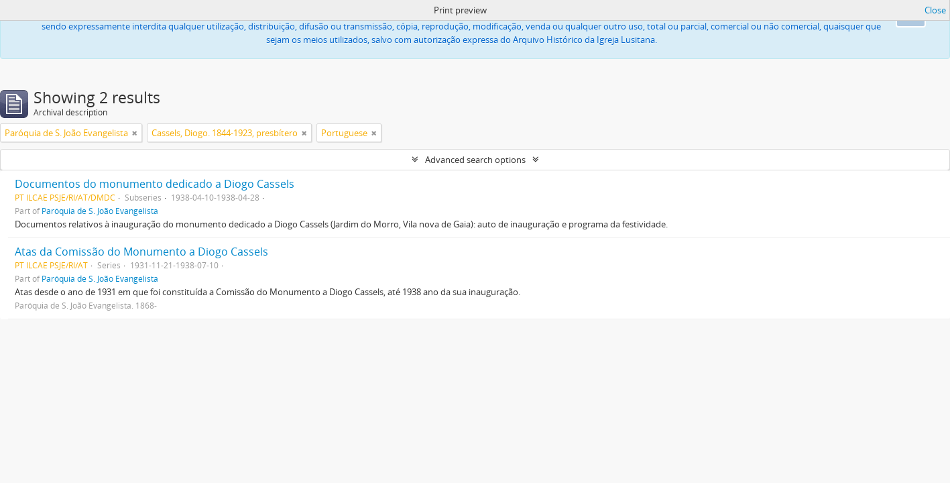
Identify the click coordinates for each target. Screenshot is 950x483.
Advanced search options (475, 160)
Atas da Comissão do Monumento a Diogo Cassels (141, 251)
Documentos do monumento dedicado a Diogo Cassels (154, 183)
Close (935, 10)
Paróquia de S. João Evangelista (100, 210)
